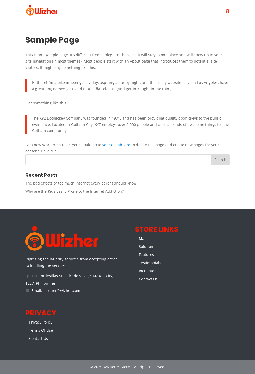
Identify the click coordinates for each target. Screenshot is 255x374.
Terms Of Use (41, 330)
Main (143, 238)
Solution (146, 246)
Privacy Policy (40, 322)
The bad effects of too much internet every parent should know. (81, 183)
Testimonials (150, 262)
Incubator (147, 270)
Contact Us (148, 278)
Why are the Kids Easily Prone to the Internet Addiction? (74, 191)
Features (146, 254)
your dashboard (116, 144)
